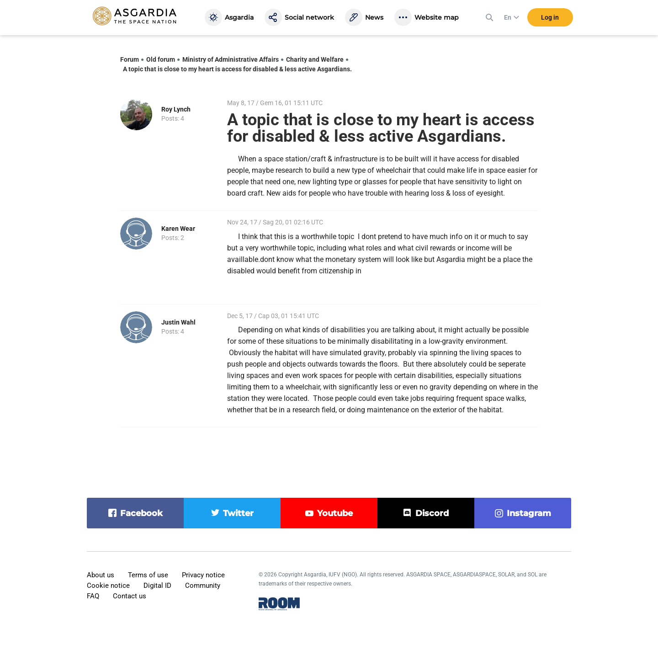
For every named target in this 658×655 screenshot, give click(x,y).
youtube (335, 513)
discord (432, 513)
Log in (550, 17)
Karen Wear (178, 228)
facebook (141, 513)
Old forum (160, 59)
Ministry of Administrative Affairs (230, 59)
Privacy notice (203, 575)
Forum (129, 59)
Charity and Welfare (315, 59)
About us (100, 575)
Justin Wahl (178, 322)
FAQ (93, 596)
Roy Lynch (176, 109)
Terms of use (148, 575)
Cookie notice (108, 585)
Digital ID (157, 585)
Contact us (129, 596)
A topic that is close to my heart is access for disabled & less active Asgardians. (237, 69)
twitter (238, 513)
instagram (529, 513)
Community (202, 585)
